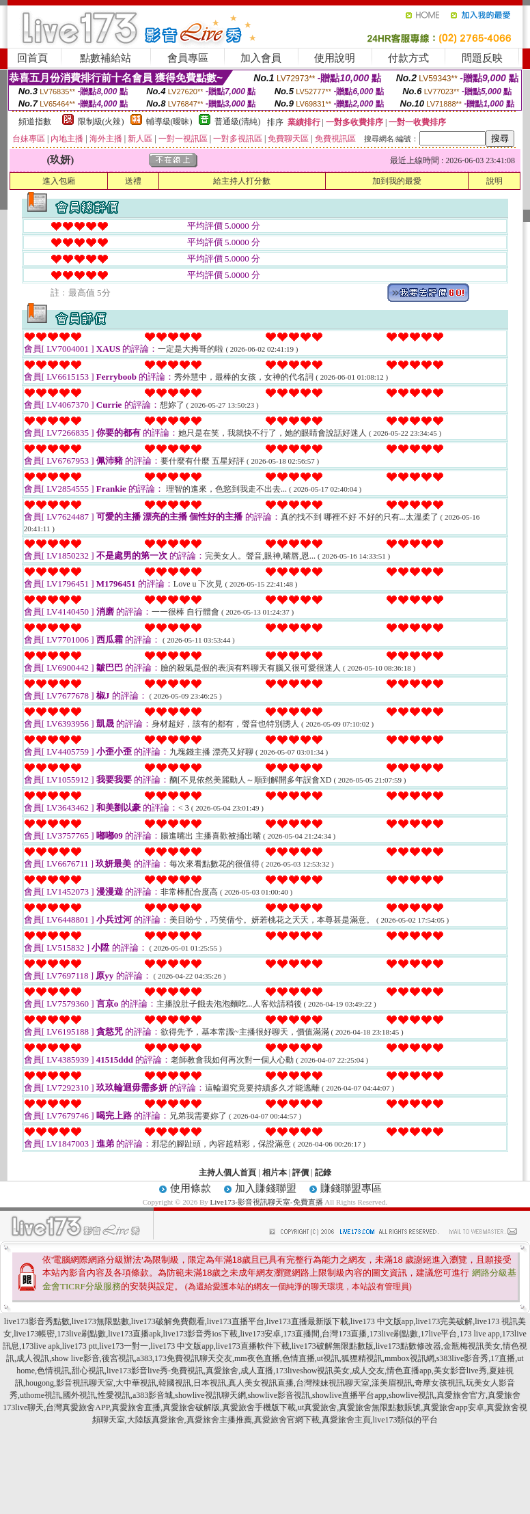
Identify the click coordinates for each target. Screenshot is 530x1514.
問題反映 (482, 58)
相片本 (274, 1172)
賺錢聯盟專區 (351, 1188)
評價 (300, 1172)
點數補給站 (105, 58)
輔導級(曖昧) (169, 121)
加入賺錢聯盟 (265, 1188)
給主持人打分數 (241, 181)
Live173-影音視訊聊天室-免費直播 (266, 1202)
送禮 (133, 181)
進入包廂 (58, 181)
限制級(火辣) (101, 121)
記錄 (323, 1172)
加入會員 (260, 58)
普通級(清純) (237, 121)
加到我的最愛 (396, 181)
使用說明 (334, 58)
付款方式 (408, 58)
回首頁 (32, 58)
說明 (494, 181)
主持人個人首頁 (227, 1172)
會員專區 (187, 58)
